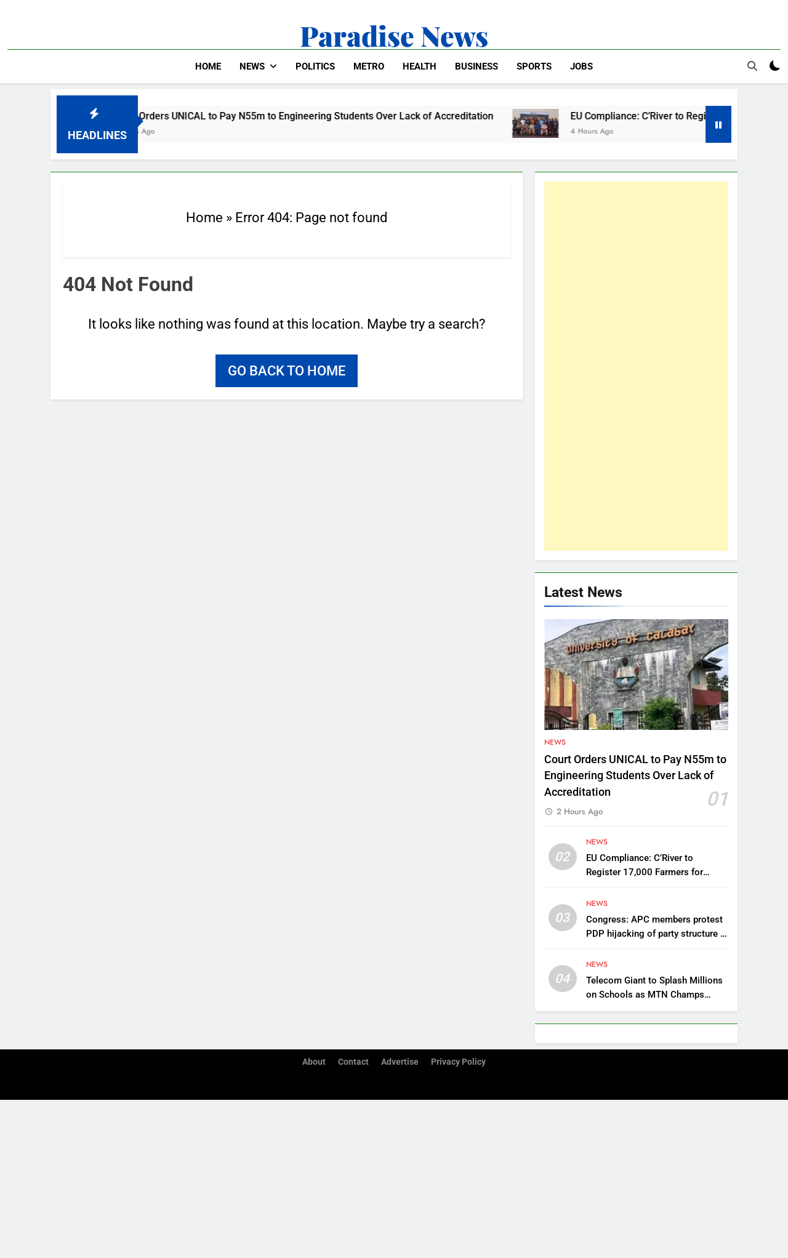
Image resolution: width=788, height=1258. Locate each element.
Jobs (581, 66)
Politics (315, 66)
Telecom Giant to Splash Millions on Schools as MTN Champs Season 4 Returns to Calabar (654, 994)
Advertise (400, 1062)
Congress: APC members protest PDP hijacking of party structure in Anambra (657, 933)
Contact (353, 1062)
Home (208, 66)
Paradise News (394, 35)
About (314, 1062)
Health (419, 66)
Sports (534, 66)
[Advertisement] (636, 366)
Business (476, 66)
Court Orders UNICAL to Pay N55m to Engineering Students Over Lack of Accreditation (313, 116)
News (252, 66)
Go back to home (286, 371)
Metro (368, 66)
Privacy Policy (458, 1062)
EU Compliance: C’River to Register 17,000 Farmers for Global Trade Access (644, 872)
